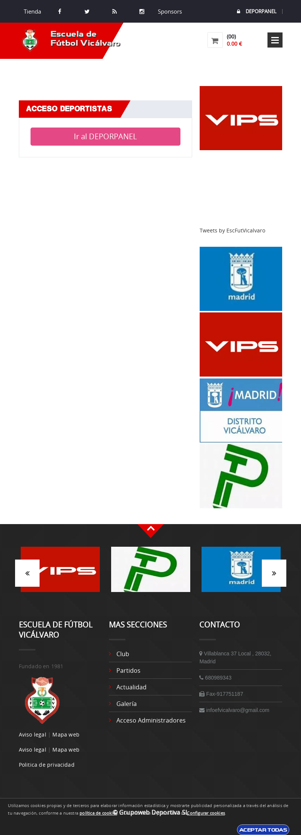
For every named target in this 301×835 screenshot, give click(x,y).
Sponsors (169, 11)
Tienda (32, 11)
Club (122, 654)
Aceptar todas (263, 830)
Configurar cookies (206, 813)
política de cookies (98, 813)
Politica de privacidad (47, 764)
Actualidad (131, 687)
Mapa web (65, 734)
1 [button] (145, 596)
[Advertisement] (241, 188)
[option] (60, 573)
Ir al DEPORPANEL (105, 136)
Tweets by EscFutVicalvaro (232, 230)
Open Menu (275, 40)
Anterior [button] (27, 573)
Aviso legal (32, 734)
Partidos (128, 670)
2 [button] (156, 596)
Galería (126, 704)
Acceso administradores (151, 720)
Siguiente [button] (274, 573)
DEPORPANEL (257, 11)
